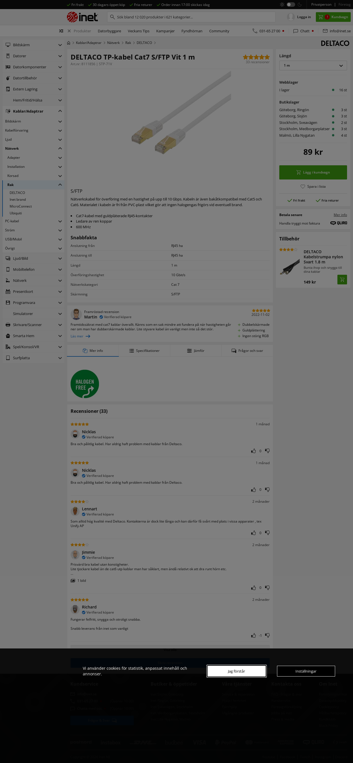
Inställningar (305, 671)
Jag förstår (236, 671)
